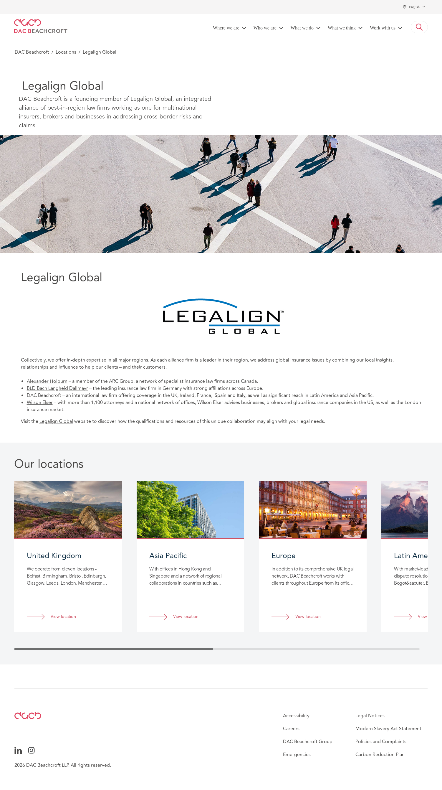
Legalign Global (56, 421)
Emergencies (297, 754)
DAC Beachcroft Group (307, 741)
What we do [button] (302, 27)
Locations (66, 52)
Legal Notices (370, 715)
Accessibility (296, 715)
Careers (291, 728)
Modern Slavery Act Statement (388, 728)
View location (63, 617)
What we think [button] (342, 27)
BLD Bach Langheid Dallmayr (57, 388)
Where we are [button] (226, 27)
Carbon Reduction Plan (380, 754)
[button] (419, 27)
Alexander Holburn (47, 381)
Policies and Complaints (380, 741)
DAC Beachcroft (32, 52)
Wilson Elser (40, 402)
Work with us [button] (382, 27)
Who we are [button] (265, 27)
